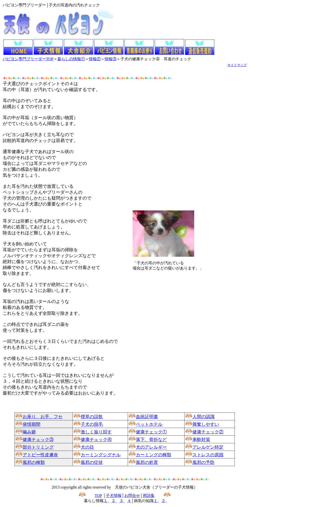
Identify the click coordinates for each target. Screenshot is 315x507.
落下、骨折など (151, 439)
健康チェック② (207, 431)
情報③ (110, 59)
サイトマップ (237, 65)
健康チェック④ (96, 439)
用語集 (149, 495)
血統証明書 (147, 416)
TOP (98, 495)
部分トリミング (38, 447)
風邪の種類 (34, 462)
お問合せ (132, 495)
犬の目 (87, 447)
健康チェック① (151, 431)
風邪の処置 (147, 462)
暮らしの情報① (71, 59)
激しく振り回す (96, 431)
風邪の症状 (92, 462)
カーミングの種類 (153, 454)
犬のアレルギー (151, 447)
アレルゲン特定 (207, 447)
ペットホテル (149, 424)
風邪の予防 (203, 462)
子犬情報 (114, 495)
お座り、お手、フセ (43, 416)
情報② (95, 59)
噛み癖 (29, 431)
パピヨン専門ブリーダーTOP (28, 59)
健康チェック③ (38, 439)
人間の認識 (203, 416)
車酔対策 (201, 439)
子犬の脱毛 (92, 424)
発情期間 (31, 424)
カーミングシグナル (101, 454)
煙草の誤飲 (92, 416)
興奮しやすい (205, 424)
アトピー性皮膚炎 (40, 454)
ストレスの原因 (207, 454)
